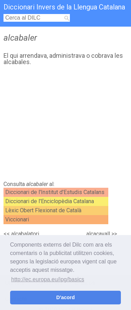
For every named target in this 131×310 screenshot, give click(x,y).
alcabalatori (25, 233)
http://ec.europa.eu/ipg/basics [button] (47, 279)
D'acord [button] (65, 297)
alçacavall (98, 233)
